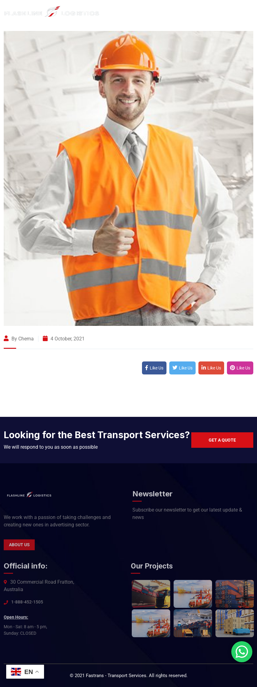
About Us (19, 547)
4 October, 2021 (64, 339)
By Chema (19, 339)
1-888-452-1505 (27, 604)
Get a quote (222, 440)
